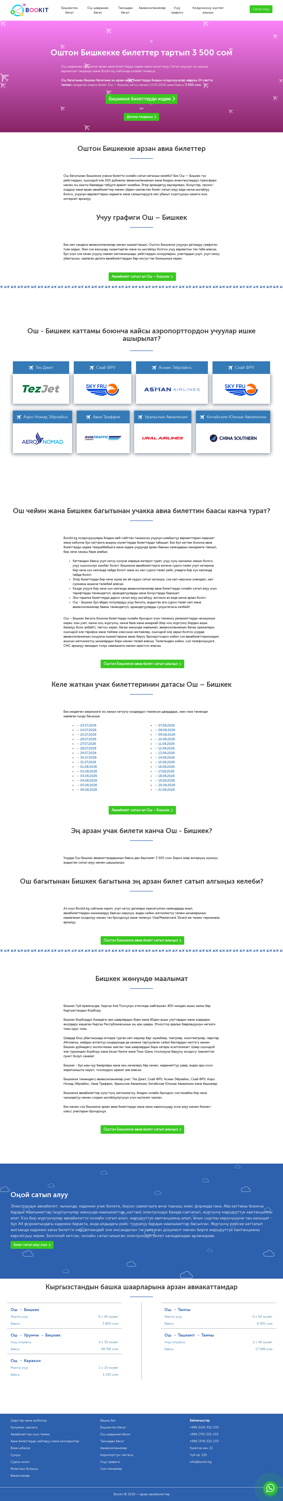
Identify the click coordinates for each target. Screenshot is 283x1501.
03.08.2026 (88, 776)
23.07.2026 (88, 725)
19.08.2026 (166, 780)
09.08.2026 (166, 734)
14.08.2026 (166, 757)
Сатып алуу (261, 9)
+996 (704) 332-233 (204, 1441)
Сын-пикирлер (111, 1468)
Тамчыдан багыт (125, 10)
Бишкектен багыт (69, 10)
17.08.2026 (166, 771)
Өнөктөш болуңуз (24, 1468)
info (201, 1462)
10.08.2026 (166, 739)
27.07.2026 (88, 744)
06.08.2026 (88, 789)
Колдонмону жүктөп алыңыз (208, 10)
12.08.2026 (166, 748)
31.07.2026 (88, 762)
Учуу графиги (177, 10)
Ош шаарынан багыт (97, 10)
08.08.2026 (166, 730)
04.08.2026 (88, 780)
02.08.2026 (88, 771)
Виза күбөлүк (20, 1448)
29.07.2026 (88, 753)
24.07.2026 (88, 730)
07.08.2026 (166, 725)
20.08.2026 (166, 785)
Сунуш (15, 1455)
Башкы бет (108, 1420)
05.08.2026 (88, 785)
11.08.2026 (166, 744)
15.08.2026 (166, 762)
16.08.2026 (166, 767)
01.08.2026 (88, 767)
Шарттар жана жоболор (29, 1420)
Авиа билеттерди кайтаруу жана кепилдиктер (45, 1441)
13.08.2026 (166, 753)
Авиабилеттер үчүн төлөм (30, 1434)
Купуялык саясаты (24, 1427)
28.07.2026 (88, 748)
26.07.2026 (88, 739)
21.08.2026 (166, 789)
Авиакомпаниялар (152, 8)
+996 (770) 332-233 (204, 1434)
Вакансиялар (20, 1475)
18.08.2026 (166, 776)
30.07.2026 (88, 757)
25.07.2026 (88, 734)
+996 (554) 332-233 (204, 1427)
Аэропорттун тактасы (116, 1455)
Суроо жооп (20, 1462)
